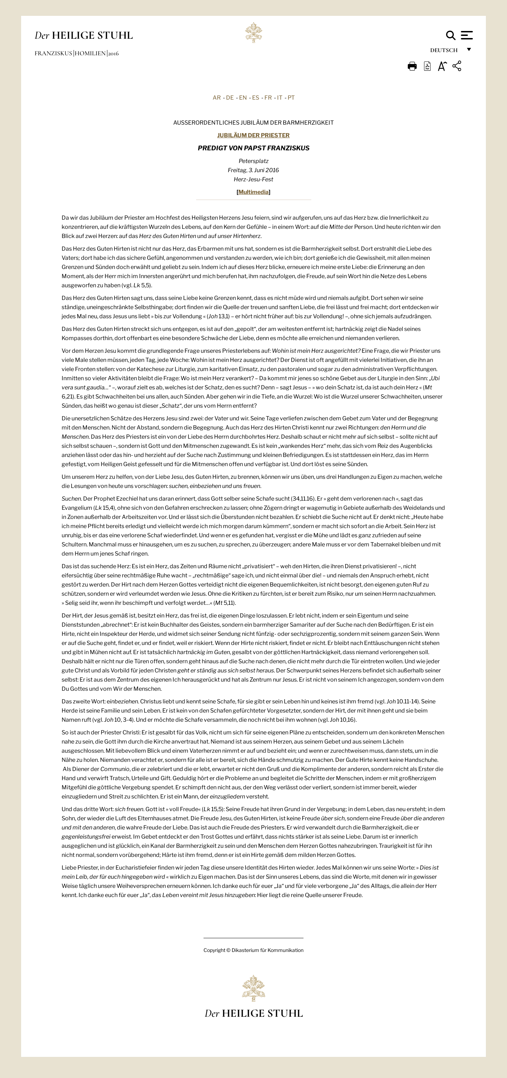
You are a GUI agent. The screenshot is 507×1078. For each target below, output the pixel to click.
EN (243, 97)
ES (255, 97)
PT (291, 97)
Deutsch (446, 51)
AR (217, 97)
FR (268, 97)
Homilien (91, 53)
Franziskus (54, 53)
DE (230, 97)
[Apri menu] (466, 35)
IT (279, 97)
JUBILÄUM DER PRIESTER (253, 135)
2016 (113, 53)
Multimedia (253, 191)
